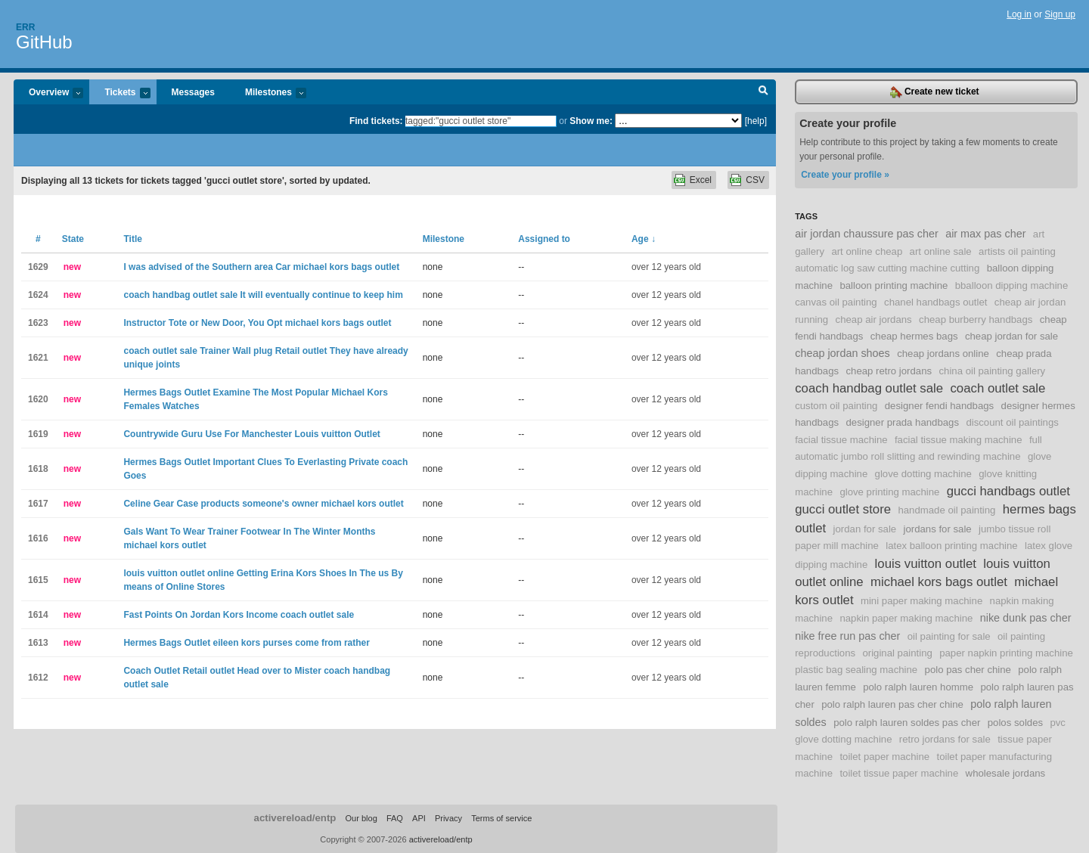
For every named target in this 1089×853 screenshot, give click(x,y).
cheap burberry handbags (975, 319)
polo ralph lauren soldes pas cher (906, 722)
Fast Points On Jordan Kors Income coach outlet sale (238, 615)
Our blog (361, 818)
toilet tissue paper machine (898, 773)
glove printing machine (889, 492)
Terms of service (501, 818)
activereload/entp (295, 818)
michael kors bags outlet (938, 582)
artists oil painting (1017, 251)
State (73, 239)
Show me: (591, 121)
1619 (38, 434)
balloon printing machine (893, 285)
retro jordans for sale (945, 739)
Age (643, 239)
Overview (48, 93)
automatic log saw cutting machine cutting (887, 268)
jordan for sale (865, 529)
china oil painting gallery (992, 371)
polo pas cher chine (968, 669)
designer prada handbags (902, 422)
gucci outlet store (843, 509)
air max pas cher (985, 234)
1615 (38, 580)
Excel (701, 180)
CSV (755, 180)
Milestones (268, 93)
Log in (1019, 14)
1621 (38, 357)
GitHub (44, 42)
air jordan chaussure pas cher (867, 234)
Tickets (119, 93)
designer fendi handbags (939, 405)
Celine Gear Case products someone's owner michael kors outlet (263, 503)
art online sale (941, 251)
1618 (38, 469)
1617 (38, 503)
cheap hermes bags (914, 336)
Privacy (448, 818)
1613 (38, 642)
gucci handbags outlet (1008, 491)
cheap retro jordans (888, 371)
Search (763, 92)
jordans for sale (938, 529)
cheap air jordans (874, 319)
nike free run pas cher (847, 636)
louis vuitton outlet (925, 564)
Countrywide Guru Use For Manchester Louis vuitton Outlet (251, 434)
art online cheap (866, 251)
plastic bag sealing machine (856, 669)
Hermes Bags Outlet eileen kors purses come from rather (246, 642)
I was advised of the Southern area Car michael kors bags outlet (261, 267)
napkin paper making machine (906, 618)
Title (132, 239)
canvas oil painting (836, 302)
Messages (193, 92)
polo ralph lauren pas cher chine (892, 704)
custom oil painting (836, 405)
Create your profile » (845, 174)
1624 (38, 295)
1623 (38, 323)
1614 (38, 615)
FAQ (394, 818)
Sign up (1059, 14)
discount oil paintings (1012, 422)
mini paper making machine (921, 600)
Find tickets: (376, 121)
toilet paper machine (884, 756)
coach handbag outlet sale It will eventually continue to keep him (262, 295)
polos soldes (1015, 722)
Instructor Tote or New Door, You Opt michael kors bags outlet (257, 323)
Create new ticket (934, 92)
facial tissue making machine (958, 439)
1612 (38, 677)
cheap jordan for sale (1011, 336)
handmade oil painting (946, 510)
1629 (38, 267)
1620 (38, 399)
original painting (897, 653)
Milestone (443, 239)
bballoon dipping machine (1012, 285)
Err (25, 27)
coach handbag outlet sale (869, 388)
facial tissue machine (841, 439)
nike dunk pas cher (1026, 618)
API (419, 818)
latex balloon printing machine (951, 545)
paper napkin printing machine (1006, 653)
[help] (756, 121)
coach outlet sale (997, 388)
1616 (38, 538)
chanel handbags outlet (935, 302)
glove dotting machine (923, 473)
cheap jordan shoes (842, 353)
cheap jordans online (943, 353)
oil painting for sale (949, 636)
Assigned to (544, 239)
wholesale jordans (1006, 773)
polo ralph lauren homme (918, 687)
